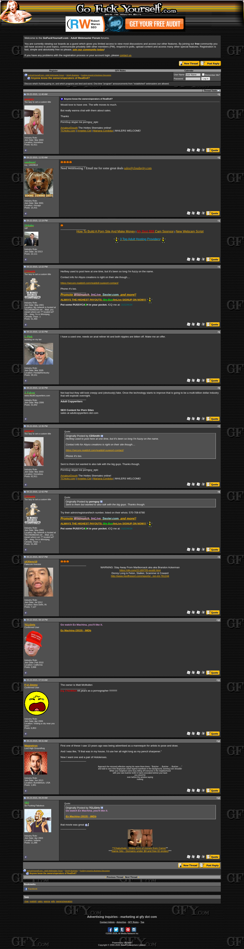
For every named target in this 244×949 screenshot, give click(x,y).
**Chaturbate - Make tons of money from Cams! (139, 847)
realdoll (33, 901)
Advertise (121, 922)
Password (178, 78)
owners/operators (64, 901)
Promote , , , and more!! (98, 294)
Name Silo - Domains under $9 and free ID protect (140, 851)
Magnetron (30, 745)
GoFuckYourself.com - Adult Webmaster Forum (46, 75)
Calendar (188, 70)
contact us (125, 55)
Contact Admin (107, 922)
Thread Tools (210, 90)
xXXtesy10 (30, 561)
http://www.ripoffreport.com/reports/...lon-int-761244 (140, 576)
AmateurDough (69, 127)
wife (53, 901)
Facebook (32, 889)
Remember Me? (211, 75)
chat (26, 901)
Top (142, 922)
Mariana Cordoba (103, 130)
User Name (179, 74)
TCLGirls (29, 624)
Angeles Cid (84, 130)
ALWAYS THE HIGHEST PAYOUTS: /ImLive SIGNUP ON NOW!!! (103, 299)
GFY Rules (120, 70)
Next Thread (131, 877)
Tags (26, 897)
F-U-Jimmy (31, 684)
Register (53, 70)
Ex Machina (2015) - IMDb (75, 630)
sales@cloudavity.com (138, 168)
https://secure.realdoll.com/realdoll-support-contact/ (89, 283)
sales (40, 901)
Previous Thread (115, 877)
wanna (47, 901)
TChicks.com (67, 130)
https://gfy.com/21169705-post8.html (140, 570)
